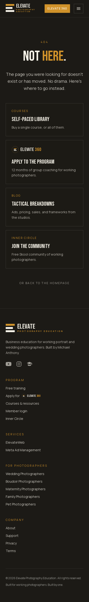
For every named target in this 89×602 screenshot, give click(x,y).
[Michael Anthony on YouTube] (8, 364)
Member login (16, 411)
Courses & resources (22, 403)
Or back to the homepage (44, 283)
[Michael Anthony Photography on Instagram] (19, 364)
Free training (15, 388)
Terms (11, 551)
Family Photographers (23, 496)
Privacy (11, 543)
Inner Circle (14, 418)
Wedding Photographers (25, 473)
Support (12, 535)
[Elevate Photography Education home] (20, 8)
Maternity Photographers (26, 489)
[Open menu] (78, 8)
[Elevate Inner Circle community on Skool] (29, 364)
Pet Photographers (21, 504)
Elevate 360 (57, 8)
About (10, 528)
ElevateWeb (15, 442)
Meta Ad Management (23, 450)
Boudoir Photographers (24, 481)
